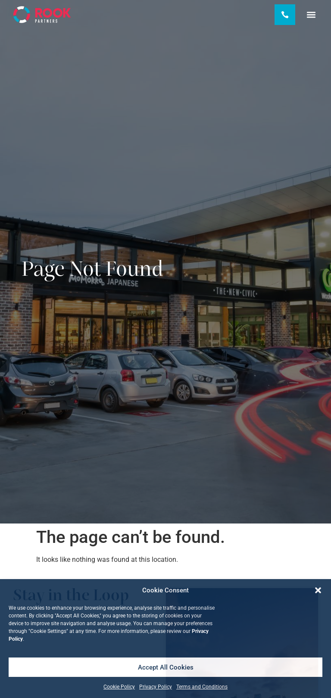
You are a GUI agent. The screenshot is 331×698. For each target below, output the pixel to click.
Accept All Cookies (166, 667)
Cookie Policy (119, 687)
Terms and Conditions (202, 687)
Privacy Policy (155, 687)
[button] (318, 590)
